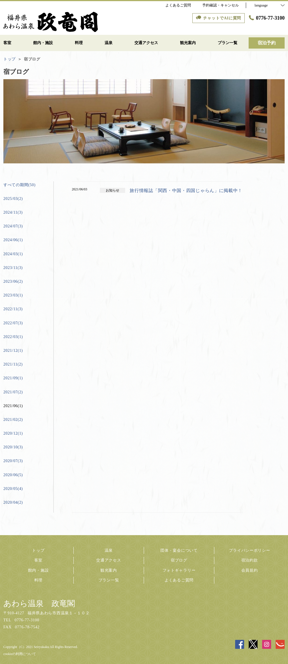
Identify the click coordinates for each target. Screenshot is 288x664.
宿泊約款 (249, 560)
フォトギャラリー (179, 570)
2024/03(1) (13, 254)
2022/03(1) (13, 337)
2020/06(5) (13, 475)
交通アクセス (108, 560)
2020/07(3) (13, 461)
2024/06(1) (13, 240)
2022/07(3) (13, 323)
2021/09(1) (13, 378)
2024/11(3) (13, 212)
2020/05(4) (13, 489)
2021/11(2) (13, 364)
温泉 (109, 550)
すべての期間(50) (19, 185)
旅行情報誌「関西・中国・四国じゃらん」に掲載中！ (186, 190)
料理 (38, 580)
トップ (38, 550)
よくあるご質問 (179, 580)
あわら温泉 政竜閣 (39, 603)
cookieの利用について (19, 654)
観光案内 (108, 570)
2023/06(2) (13, 281)
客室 (38, 560)
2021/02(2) (13, 419)
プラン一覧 (108, 580)
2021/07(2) (13, 392)
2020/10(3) (13, 447)
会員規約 (249, 570)
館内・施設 (38, 570)
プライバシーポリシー (249, 550)
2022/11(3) (13, 309)
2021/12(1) (13, 350)
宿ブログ (179, 560)
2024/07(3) (13, 226)
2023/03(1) (13, 295)
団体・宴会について (178, 550)
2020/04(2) (13, 502)
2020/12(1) (13, 433)
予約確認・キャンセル (220, 5)
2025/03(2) (13, 199)
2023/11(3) (13, 268)
